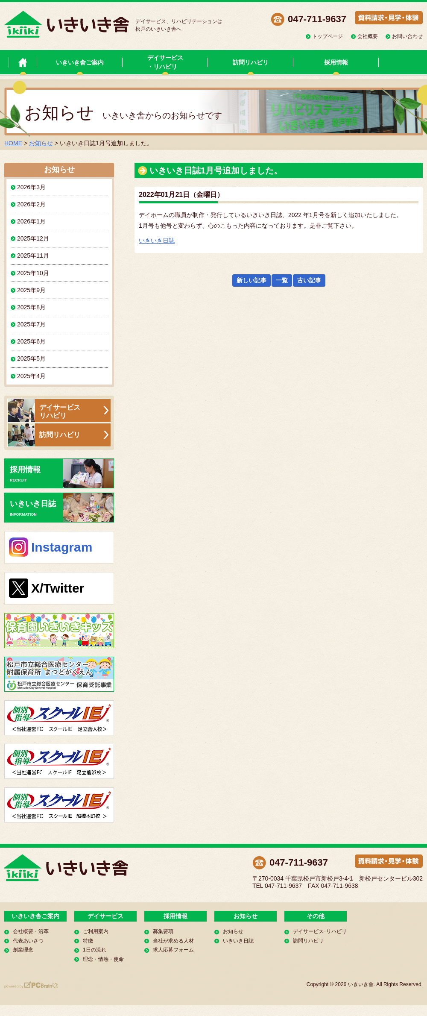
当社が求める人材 (173, 941)
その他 (316, 916)
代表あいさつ (28, 941)
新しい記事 (251, 280)
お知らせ (41, 143)
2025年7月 (31, 324)
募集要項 (163, 931)
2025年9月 (31, 290)
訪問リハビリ (251, 62)
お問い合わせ (407, 36)
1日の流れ (94, 950)
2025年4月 (31, 376)
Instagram (61, 547)
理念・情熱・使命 (103, 959)
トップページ (327, 36)
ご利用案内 (95, 931)
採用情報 (336, 62)
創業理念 (23, 950)
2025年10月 (33, 273)
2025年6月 (31, 341)
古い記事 (309, 280)
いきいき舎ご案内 (80, 62)
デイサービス (105, 916)
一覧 (282, 280)
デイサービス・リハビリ (165, 62)
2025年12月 (33, 238)
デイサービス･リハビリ (320, 931)
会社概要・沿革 (31, 931)
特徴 (88, 941)
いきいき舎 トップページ (23, 62)
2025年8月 (31, 307)
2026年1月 (31, 221)
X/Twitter (57, 588)
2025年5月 (31, 358)
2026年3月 (31, 187)
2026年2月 (31, 204)
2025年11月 (33, 255)
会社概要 (367, 36)
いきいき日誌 (157, 240)
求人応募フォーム (173, 950)
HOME (13, 143)
